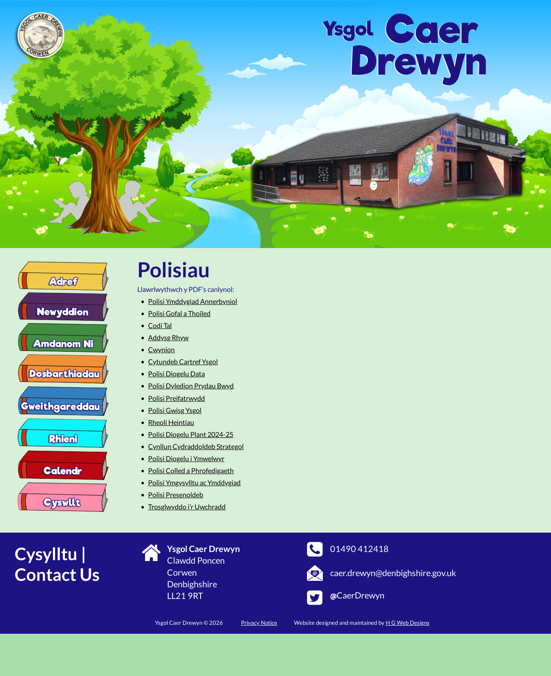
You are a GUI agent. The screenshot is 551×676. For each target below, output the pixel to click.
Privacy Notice (259, 622)
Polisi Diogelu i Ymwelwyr (186, 458)
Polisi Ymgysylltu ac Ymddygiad (194, 482)
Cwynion (161, 349)
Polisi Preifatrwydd (176, 398)
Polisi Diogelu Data (176, 373)
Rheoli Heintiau (171, 422)
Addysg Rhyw (168, 337)
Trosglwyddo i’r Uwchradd (187, 506)
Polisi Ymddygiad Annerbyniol (192, 301)
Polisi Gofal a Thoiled (179, 313)
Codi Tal (160, 325)
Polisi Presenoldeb (175, 494)
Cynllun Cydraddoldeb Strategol (196, 446)
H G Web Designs (408, 622)
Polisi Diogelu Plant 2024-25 (190, 434)
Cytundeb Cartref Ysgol (183, 361)
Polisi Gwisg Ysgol (174, 410)
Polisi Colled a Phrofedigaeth (191, 470)
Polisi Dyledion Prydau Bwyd (191, 385)
